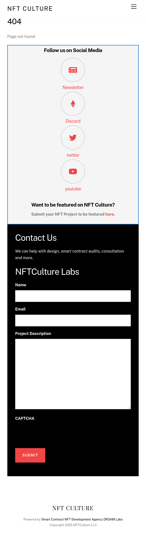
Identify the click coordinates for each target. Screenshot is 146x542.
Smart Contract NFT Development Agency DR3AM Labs (82, 519)
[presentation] (52, 433)
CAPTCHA (24, 418)
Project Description (33, 333)
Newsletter (73, 87)
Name (20, 285)
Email (20, 309)
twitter (73, 155)
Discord (73, 121)
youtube (73, 188)
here (109, 214)
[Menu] (134, 6)
